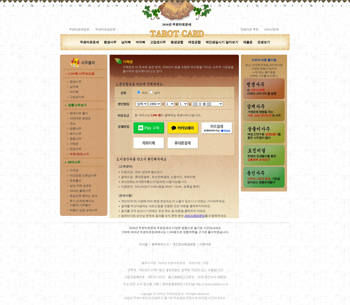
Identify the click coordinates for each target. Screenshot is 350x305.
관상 (73, 123)
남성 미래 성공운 (81, 185)
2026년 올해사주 (80, 190)
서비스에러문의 (194, 216)
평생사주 (110, 42)
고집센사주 (158, 42)
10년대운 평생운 (80, 118)
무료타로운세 (89, 42)
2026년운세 (271, 29)
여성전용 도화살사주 (83, 175)
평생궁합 (177, 42)
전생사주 (75, 149)
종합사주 (75, 138)
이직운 (74, 170)
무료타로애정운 (79, 29)
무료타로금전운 (105, 29)
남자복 (126, 42)
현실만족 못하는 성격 (83, 196)
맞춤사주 (75, 128)
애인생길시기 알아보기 (222, 42)
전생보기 (263, 42)
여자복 (140, 42)
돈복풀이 (75, 180)
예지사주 (75, 133)
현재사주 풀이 (79, 113)
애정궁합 (194, 42)
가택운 (74, 144)
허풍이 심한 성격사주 (83, 210)
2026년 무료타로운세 (176, 24)
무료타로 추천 (249, 29)
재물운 (248, 42)
